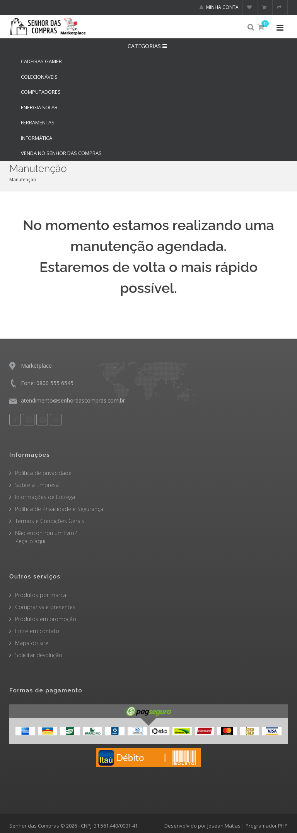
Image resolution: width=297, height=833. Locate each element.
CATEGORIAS (148, 46)
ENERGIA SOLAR (39, 107)
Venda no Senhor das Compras (61, 153)
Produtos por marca (40, 595)
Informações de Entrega (45, 497)
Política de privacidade (43, 473)
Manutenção (22, 179)
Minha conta (219, 7)
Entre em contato (37, 631)
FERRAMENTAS (38, 122)
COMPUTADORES (41, 91)
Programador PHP (267, 825)
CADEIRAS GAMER (41, 61)
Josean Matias (224, 825)
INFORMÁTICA (36, 137)
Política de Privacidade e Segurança (59, 509)
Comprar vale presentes (45, 607)
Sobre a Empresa (37, 485)
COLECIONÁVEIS (39, 76)
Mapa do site (31, 643)
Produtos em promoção (45, 619)
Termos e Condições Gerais (49, 521)
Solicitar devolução (38, 655)
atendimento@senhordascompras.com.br (73, 400)
